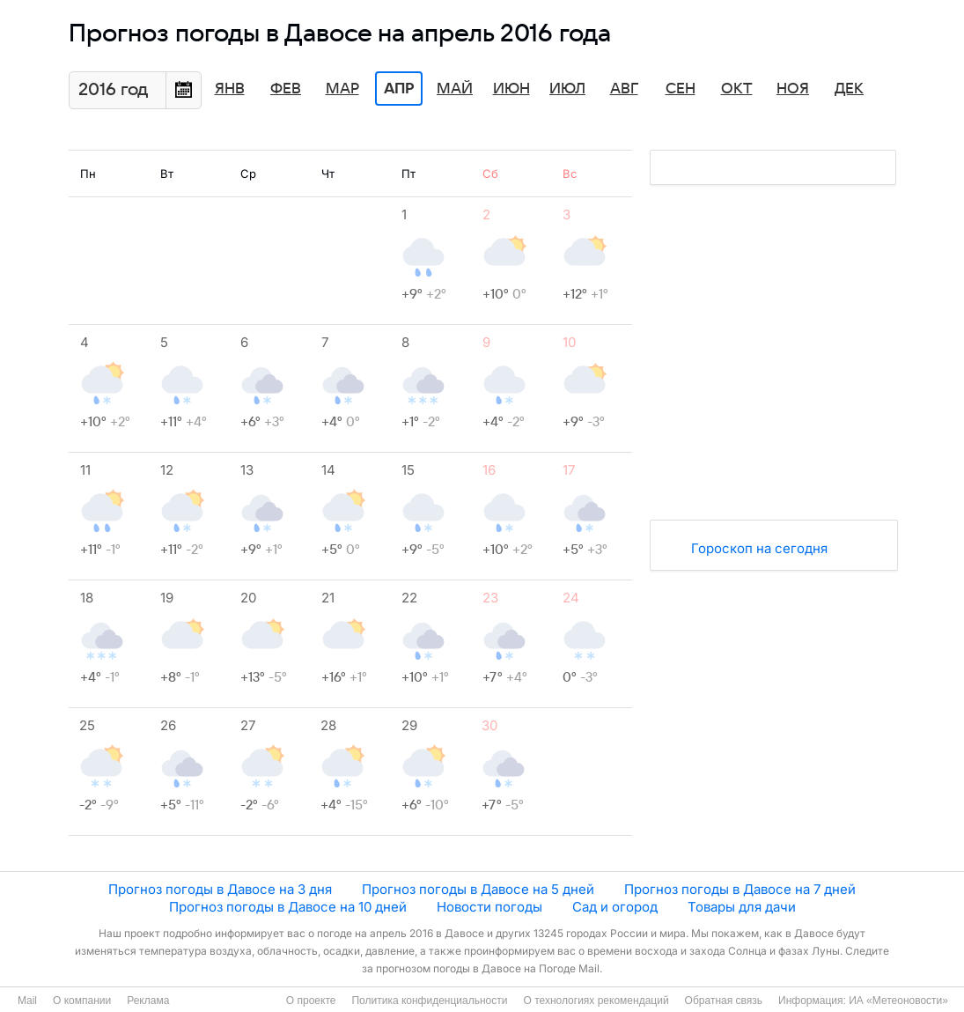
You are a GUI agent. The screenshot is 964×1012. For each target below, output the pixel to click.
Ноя (792, 89)
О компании (82, 1000)
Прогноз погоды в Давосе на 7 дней (740, 889)
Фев (285, 89)
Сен (680, 89)
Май (455, 89)
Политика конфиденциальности (429, 1000)
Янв (230, 89)
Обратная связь (723, 1000)
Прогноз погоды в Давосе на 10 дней (288, 906)
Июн (511, 89)
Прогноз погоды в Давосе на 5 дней (478, 889)
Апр (399, 89)
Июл (567, 89)
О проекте (311, 1000)
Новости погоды (489, 906)
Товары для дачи (742, 906)
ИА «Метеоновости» (898, 1000)
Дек (849, 89)
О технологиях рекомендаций (595, 1000)
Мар (342, 89)
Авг (624, 89)
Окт (737, 89)
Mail (27, 1000)
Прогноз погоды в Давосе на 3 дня (220, 889)
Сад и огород (615, 906)
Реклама (148, 1000)
